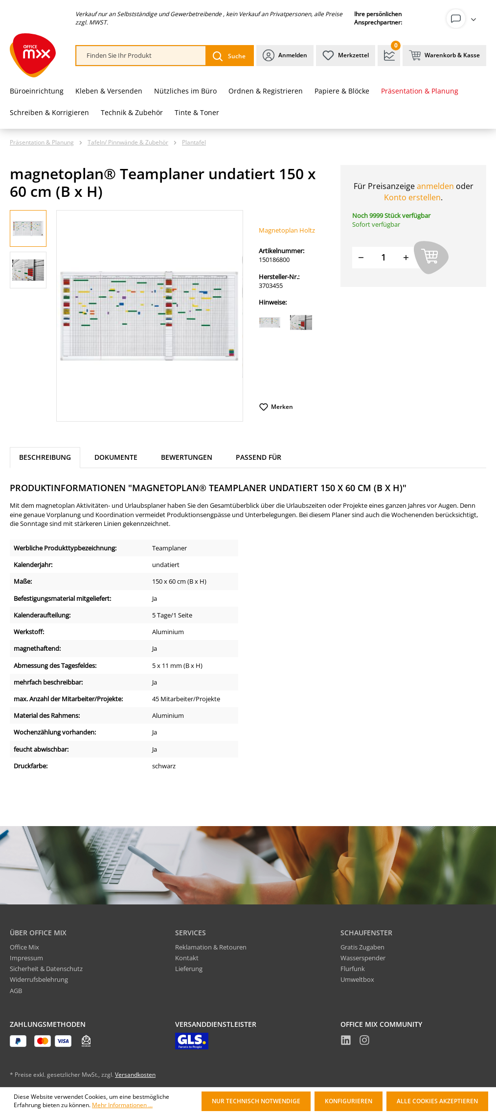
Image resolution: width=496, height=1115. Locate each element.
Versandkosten (135, 1074)
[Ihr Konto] (463, 18)
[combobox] (141, 55)
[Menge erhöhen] (406, 257)
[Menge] (383, 257)
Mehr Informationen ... (122, 1105)
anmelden (435, 186)
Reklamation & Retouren (211, 947)
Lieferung (189, 968)
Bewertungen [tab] (186, 457)
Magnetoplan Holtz (287, 230)
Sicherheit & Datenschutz (46, 968)
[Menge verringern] (361, 257)
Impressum (26, 957)
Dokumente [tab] (115, 457)
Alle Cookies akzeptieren (437, 1101)
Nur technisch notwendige (256, 1101)
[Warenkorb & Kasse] (444, 55)
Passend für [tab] (258, 457)
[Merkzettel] (345, 55)
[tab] (45, 457)
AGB (16, 990)
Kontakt (187, 957)
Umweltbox (357, 979)
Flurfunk (352, 968)
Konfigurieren (348, 1101)
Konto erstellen (412, 197)
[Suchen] (229, 55)
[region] (126, 316)
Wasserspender (362, 957)
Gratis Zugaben (362, 947)
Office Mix (24, 947)
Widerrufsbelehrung (39, 979)
